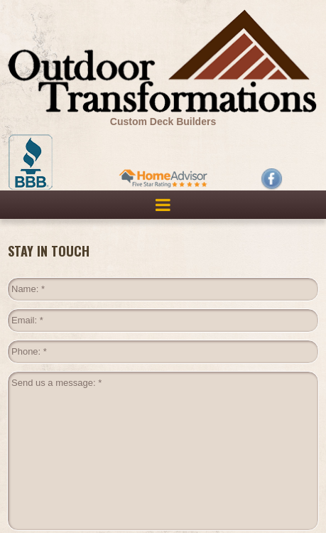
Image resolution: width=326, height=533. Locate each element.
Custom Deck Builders (163, 121)
